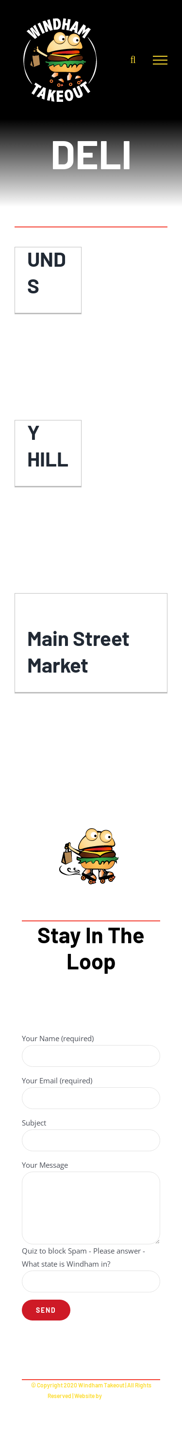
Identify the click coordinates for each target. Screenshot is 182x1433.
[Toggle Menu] (160, 60)
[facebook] (91, 1354)
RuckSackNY (118, 1395)
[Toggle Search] (132, 59)
